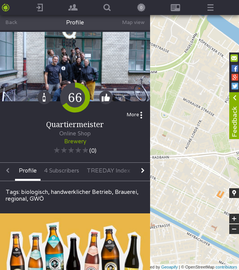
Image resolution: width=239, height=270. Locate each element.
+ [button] (234, 219)
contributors (226, 267)
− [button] (234, 229)
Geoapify (169, 267)
